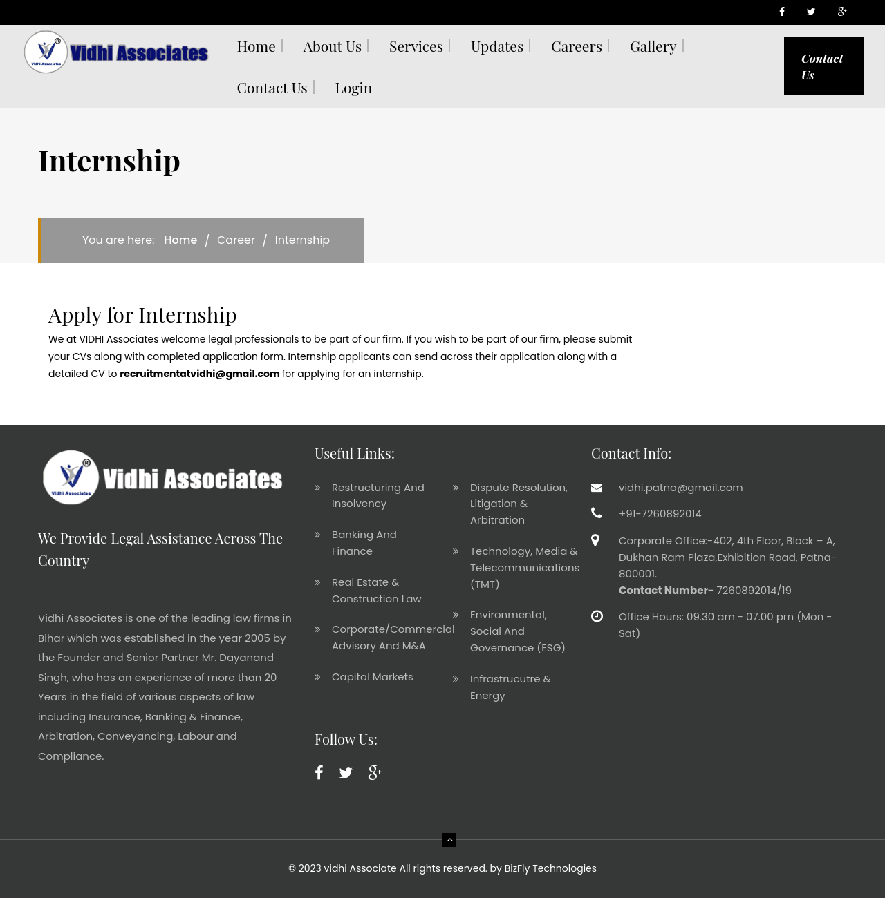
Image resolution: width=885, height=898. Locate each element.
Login (354, 87)
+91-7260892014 (660, 513)
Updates (497, 45)
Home (256, 45)
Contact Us (822, 66)
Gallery (653, 45)
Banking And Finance (364, 542)
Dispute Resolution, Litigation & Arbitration (519, 504)
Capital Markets (372, 676)
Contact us (272, 87)
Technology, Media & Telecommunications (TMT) (524, 567)
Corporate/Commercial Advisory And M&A (393, 637)
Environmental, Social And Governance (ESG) (518, 631)
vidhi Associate (360, 868)
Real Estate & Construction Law (377, 590)
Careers (576, 45)
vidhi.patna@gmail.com (681, 487)
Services (416, 45)
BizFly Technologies (551, 868)
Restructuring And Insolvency (378, 495)
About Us (333, 45)
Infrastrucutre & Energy (510, 687)
